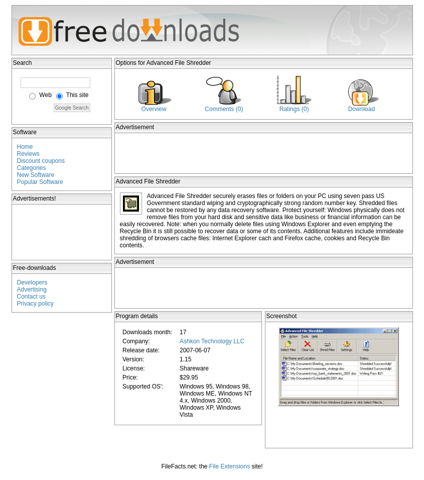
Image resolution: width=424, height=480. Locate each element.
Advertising (32, 289)
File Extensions (229, 466)
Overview (154, 109)
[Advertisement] (62, 232)
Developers (32, 282)
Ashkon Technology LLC (212, 341)
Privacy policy (35, 303)
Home (25, 146)
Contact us (31, 296)
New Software (36, 174)
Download (361, 109)
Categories (31, 167)
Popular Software (40, 181)
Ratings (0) (294, 109)
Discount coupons (41, 160)
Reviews (28, 153)
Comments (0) (224, 109)
